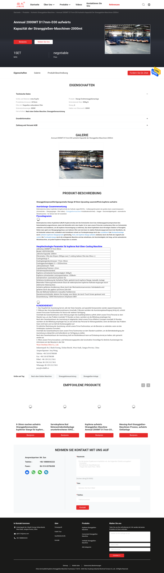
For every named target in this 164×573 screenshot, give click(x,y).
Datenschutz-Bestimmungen (92, 565)
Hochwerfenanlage (118, 232)
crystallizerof (104, 232)
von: (79, 483)
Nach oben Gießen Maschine (41, 376)
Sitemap (65, 565)
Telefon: (80, 495)
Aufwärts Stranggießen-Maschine (42, 12)
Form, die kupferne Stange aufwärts (83, 235)
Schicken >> (116, 555)
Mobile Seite (76, 565)
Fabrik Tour (58, 531)
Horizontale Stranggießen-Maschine (90, 535)
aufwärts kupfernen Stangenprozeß (52, 235)
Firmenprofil (58, 527)
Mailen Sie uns (44, 42)
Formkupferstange (50, 237)
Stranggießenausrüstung (67, 376)
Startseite (17, 12)
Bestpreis (23, 42)
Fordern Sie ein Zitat (139, 73)
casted (38, 237)
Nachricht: (81, 457)
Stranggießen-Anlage (90, 376)
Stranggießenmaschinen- (73, 211)
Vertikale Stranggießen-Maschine (89, 542)
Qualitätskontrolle (60, 536)
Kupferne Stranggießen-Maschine (89, 528)
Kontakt (82, 507)
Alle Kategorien (86, 547)
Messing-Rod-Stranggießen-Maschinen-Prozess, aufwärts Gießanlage (133, 427)
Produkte (26, 12)
